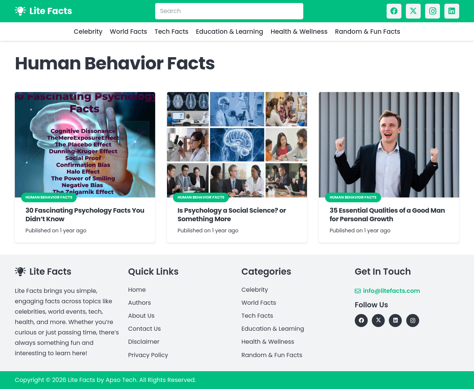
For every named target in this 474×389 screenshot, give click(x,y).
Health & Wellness (267, 341)
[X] (413, 11)
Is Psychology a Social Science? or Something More (231, 214)
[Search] (229, 11)
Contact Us (144, 328)
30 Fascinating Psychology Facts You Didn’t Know (85, 214)
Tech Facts (257, 315)
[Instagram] (432, 11)
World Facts (258, 302)
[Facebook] (394, 11)
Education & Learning (272, 328)
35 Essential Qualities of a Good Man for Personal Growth (387, 214)
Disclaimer (143, 341)
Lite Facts (81, 380)
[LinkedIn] (451, 11)
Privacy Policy (148, 355)
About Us (141, 315)
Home (137, 289)
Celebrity (254, 289)
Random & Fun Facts (271, 355)
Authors (139, 302)
